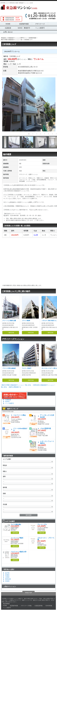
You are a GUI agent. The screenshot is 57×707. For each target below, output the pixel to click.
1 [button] (29, 134)
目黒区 (7, 575)
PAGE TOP (28, 593)
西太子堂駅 (31, 73)
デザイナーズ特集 (26, 605)
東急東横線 (6, 603)
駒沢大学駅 (33, 71)
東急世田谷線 (22, 73)
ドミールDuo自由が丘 (20, 429)
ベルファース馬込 (19, 415)
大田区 (7, 577)
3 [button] (37, 134)
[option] (29, 104)
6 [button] (48, 134)
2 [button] (33, 134)
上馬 (30, 67)
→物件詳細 (10, 332)
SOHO (7, 401)
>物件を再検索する (15, 387)
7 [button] (52, 134)
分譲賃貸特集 (38, 605)
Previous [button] (4, 104)
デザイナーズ (40, 24)
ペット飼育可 (40, 28)
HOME (8, 24)
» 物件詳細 (15, 532)
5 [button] (44, 134)
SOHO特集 (48, 605)
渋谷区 (7, 581)
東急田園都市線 (23, 71)
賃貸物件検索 (24, 24)
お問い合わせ (8, 32)
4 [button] (41, 134)
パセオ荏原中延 (45, 428)
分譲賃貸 (8, 28)
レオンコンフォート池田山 (47, 442)
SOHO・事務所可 (24, 28)
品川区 (7, 573)
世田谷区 (26, 67)
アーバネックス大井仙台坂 (47, 416)
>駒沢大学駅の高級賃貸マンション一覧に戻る (16, 385)
